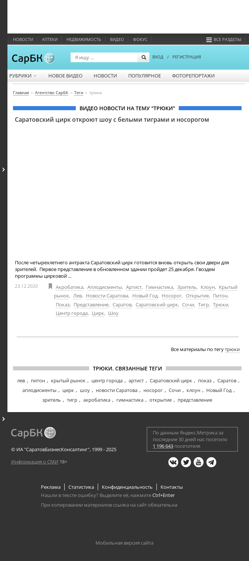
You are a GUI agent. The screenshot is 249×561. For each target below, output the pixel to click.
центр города (107, 380)
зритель (51, 399)
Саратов (122, 304)
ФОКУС (140, 39)
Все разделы (223, 39)
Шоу (113, 313)
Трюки (220, 304)
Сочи (188, 304)
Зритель (187, 287)
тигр (72, 399)
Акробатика (69, 287)
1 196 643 (163, 446)
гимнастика (129, 399)
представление (195, 399)
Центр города (72, 313)
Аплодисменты (104, 287)
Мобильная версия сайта (124, 542)
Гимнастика (159, 287)
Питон (220, 295)
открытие (160, 399)
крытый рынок (68, 380)
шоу (85, 390)
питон (38, 380)
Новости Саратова (107, 295)
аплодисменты (39, 390)
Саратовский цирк (157, 304)
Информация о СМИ (34, 461)
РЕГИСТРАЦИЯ (186, 57)
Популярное (144, 75)
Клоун (208, 287)
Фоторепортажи (193, 75)
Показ (62, 304)
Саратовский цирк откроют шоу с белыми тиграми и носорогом (112, 119)
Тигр (203, 304)
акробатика (96, 399)
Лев (77, 295)
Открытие (197, 295)
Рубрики (23, 75)
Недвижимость (84, 39)
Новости (23, 39)
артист (136, 380)
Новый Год (145, 295)
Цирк (98, 313)
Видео (117, 39)
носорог (153, 390)
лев (21, 380)
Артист (134, 287)
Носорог (172, 295)
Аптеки (50, 39)
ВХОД (158, 57)
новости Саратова (117, 390)
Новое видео (65, 75)
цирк (68, 390)
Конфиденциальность (127, 487)
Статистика (81, 487)
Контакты (172, 487)
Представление (91, 304)
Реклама (51, 487)
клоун (193, 390)
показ (204, 380)
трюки (232, 349)
